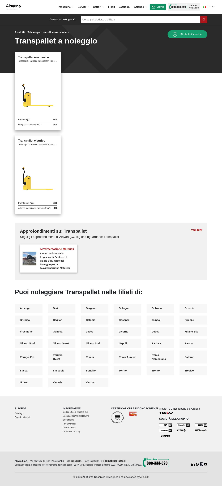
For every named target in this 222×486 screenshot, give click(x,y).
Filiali (111, 6)
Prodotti (20, 32)
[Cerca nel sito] (203, 19)
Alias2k (144, 476)
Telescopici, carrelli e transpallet (48, 32)
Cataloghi (124, 6)
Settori (99, 6)
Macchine (66, 6)
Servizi (83, 6)
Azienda (140, 6)
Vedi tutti (196, 229)
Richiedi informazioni (187, 34)
